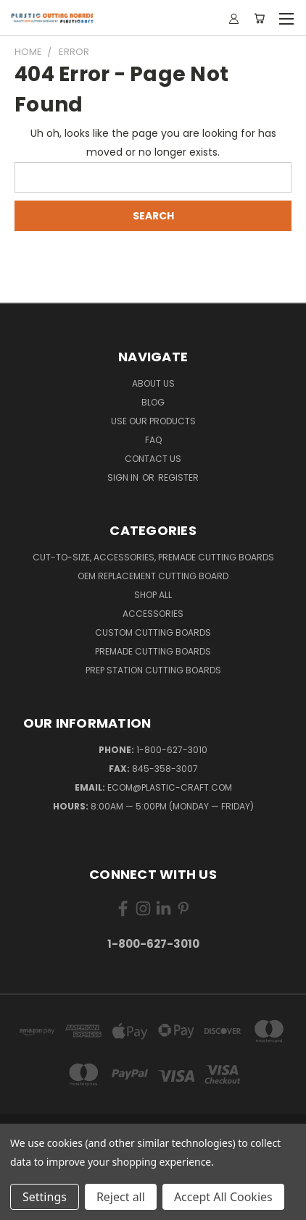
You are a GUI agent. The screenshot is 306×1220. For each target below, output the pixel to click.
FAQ (153, 440)
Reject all (120, 1197)
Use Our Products (153, 421)
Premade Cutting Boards (153, 651)
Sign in (124, 477)
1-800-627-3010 (171, 750)
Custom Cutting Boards (153, 632)
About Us (153, 383)
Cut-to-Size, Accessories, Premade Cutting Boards (153, 557)
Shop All (153, 595)
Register (178, 477)
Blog (153, 402)
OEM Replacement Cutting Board (153, 576)
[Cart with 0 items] (259, 18)
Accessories (153, 613)
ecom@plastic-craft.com (169, 787)
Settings (44, 1197)
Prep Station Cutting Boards (153, 670)
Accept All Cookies (223, 1197)
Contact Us (153, 459)
